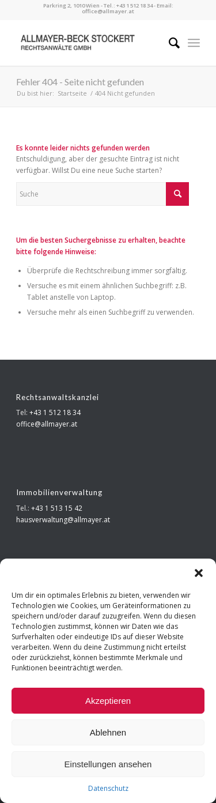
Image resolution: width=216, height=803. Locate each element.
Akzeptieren (108, 701)
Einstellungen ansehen (108, 764)
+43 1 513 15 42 (56, 508)
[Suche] (168, 43)
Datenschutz (108, 788)
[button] (198, 573)
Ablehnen (108, 732)
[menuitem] (168, 43)
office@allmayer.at (108, 11)
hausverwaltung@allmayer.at (63, 520)
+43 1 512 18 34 (134, 5)
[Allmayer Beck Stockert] (89, 43)
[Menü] (194, 42)
